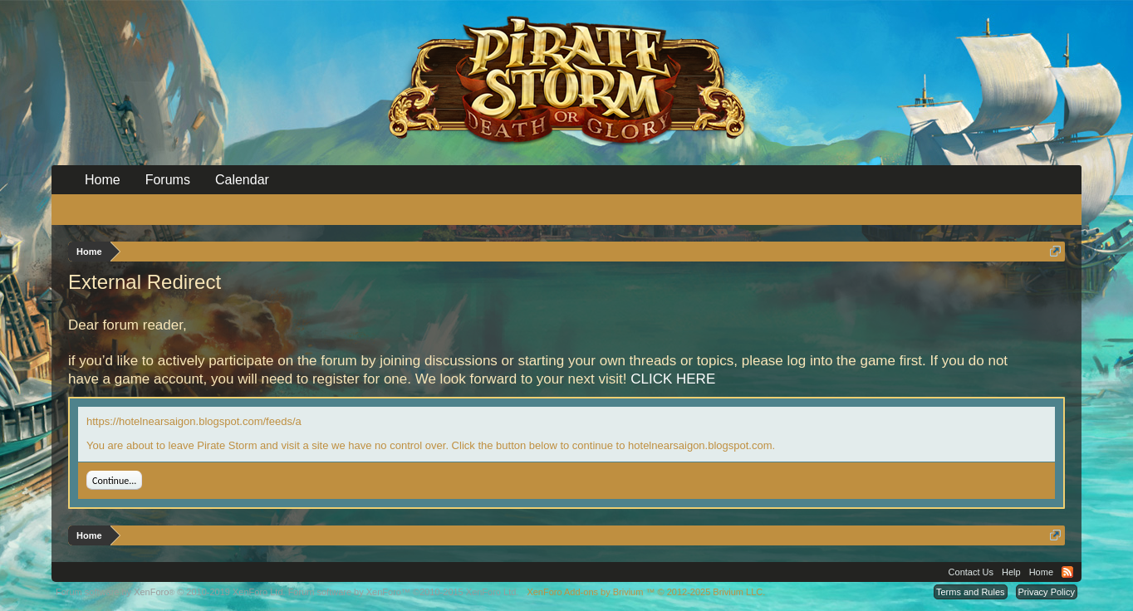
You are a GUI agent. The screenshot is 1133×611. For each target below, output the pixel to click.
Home (102, 180)
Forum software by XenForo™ (403, 592)
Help (1011, 572)
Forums (167, 180)
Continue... (114, 480)
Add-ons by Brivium (646, 592)
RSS (1067, 572)
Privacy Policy (1046, 592)
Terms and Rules (970, 592)
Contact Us (971, 572)
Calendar (242, 180)
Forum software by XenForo (171, 592)
